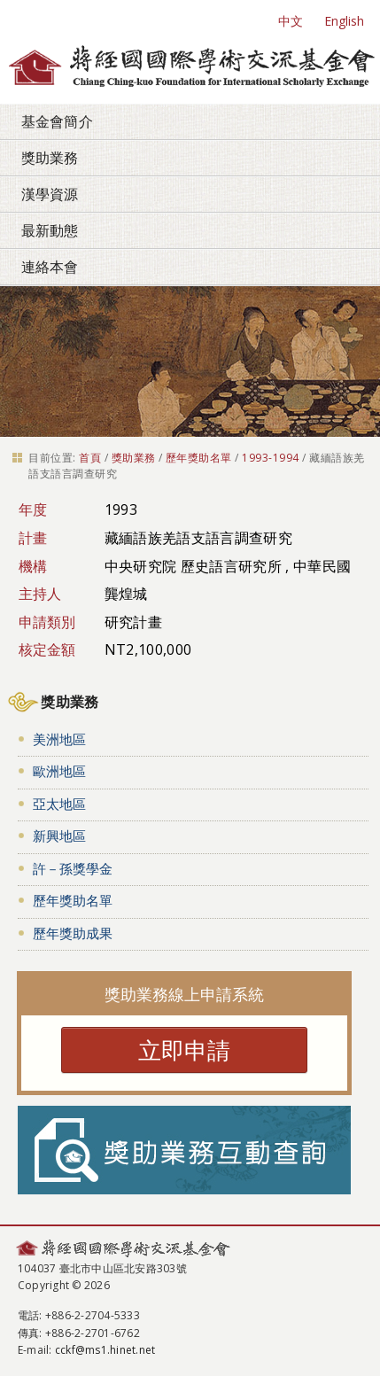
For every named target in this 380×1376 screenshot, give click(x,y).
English (344, 20)
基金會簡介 (57, 121)
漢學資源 (50, 194)
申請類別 (47, 622)
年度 (33, 509)
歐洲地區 (59, 771)
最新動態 (50, 230)
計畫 (33, 538)
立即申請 (184, 1050)
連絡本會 (50, 266)
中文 (290, 20)
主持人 (40, 593)
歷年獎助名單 (199, 457)
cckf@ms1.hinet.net (105, 1349)
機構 (33, 566)
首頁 (90, 457)
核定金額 (47, 649)
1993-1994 (270, 457)
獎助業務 (50, 157)
